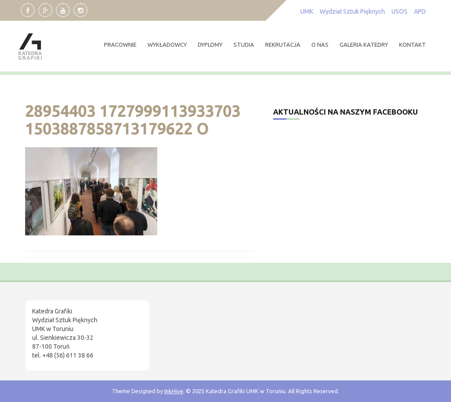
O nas (320, 44)
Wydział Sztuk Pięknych (352, 11)
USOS (399, 11)
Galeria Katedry (364, 44)
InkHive (173, 391)
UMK (306, 11)
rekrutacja (282, 44)
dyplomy (210, 44)
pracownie (120, 44)
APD (420, 11)
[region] (114, 327)
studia (243, 44)
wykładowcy (167, 44)
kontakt (412, 44)
